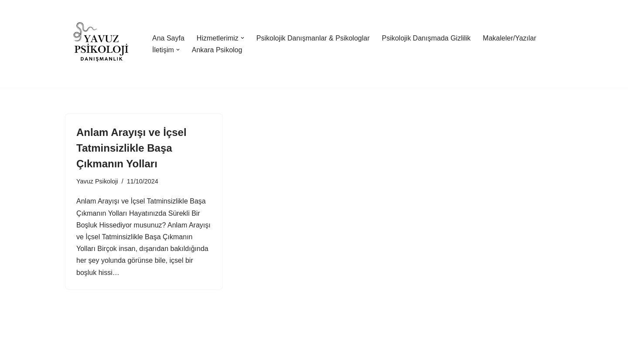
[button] (242, 38)
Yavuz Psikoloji (97, 181)
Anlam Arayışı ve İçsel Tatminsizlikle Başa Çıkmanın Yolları (131, 148)
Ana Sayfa (168, 38)
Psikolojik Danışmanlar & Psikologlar (313, 38)
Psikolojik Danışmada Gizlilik (426, 38)
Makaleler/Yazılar (509, 38)
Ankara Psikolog (217, 50)
